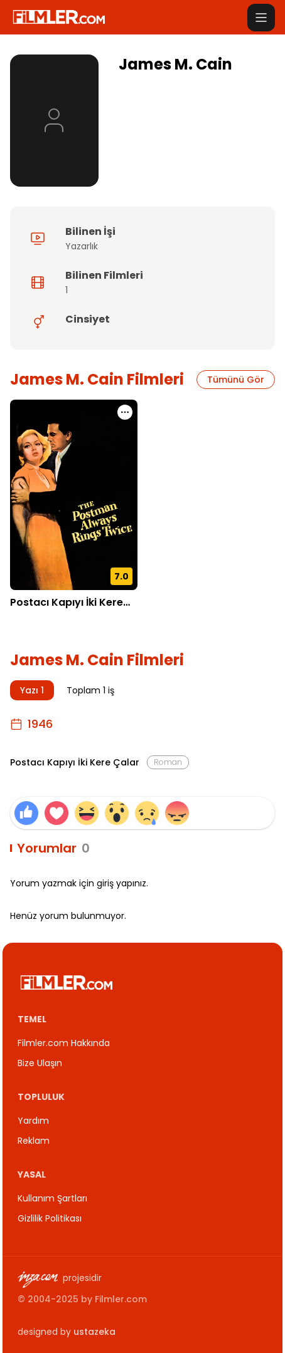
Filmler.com (121, 1299)
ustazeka (94, 1331)
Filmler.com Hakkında (64, 1043)
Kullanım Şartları (52, 1198)
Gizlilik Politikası (50, 1218)
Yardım (33, 1120)
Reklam (34, 1140)
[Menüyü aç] (261, 17)
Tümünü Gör (235, 379)
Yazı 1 (32, 690)
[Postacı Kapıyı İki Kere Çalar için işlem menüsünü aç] (124, 412)
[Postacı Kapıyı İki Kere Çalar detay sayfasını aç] (73, 495)
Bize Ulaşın (40, 1063)
